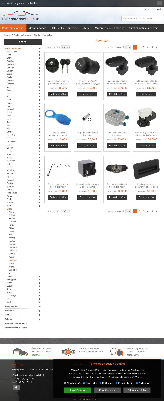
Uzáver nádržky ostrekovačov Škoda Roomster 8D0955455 (58, 135)
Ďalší (156, 47)
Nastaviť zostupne (73, 47)
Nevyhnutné (72, 383)
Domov (7, 35)
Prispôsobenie (124, 383)
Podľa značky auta (22, 35)
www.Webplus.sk (89, 399)
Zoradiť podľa (53, 47)
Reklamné (106, 383)
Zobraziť (119, 47)
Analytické (90, 383)
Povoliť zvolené (107, 390)
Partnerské (143, 383)
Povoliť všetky (77, 390)
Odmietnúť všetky (137, 390)
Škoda (37, 35)
